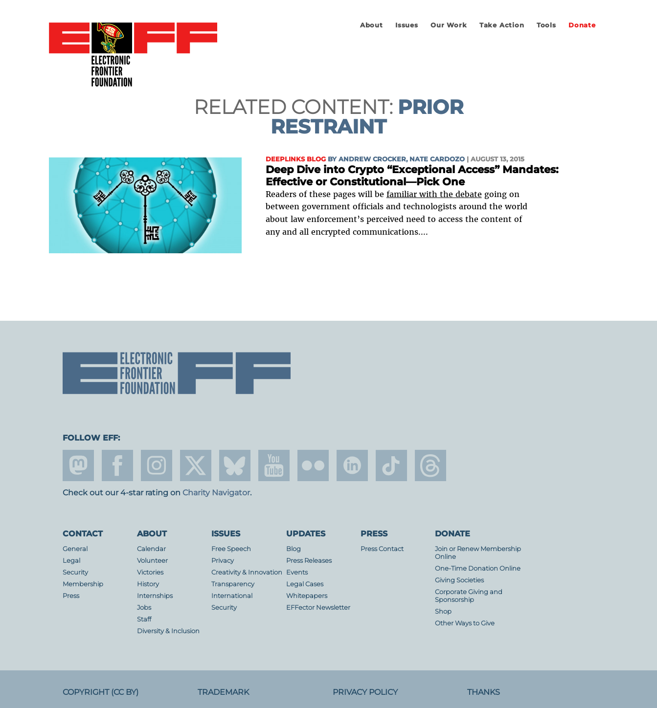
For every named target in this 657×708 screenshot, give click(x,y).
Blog (293, 549)
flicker (313, 465)
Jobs (144, 607)
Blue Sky (234, 465)
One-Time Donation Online (478, 568)
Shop (443, 611)
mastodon (78, 465)
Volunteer (152, 560)
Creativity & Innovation (246, 572)
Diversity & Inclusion (168, 631)
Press (71, 595)
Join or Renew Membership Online (478, 552)
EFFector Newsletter (318, 607)
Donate (582, 25)
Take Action (501, 25)
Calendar (151, 549)
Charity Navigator (216, 492)
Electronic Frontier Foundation (133, 55)
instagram (156, 465)
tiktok (391, 465)
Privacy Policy (365, 692)
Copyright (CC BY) (100, 692)
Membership (83, 584)
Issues (406, 25)
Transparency (232, 584)
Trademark (223, 692)
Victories (150, 572)
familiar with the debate (434, 194)
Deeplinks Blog (296, 159)
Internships (155, 595)
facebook (117, 465)
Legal (71, 560)
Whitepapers (306, 595)
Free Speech (231, 549)
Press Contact (382, 549)
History (148, 584)
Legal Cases (304, 584)
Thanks (483, 692)
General (75, 549)
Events (297, 572)
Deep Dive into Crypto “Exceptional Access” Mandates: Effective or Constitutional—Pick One (412, 175)
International (231, 595)
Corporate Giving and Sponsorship (468, 595)
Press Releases (309, 560)
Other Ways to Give (465, 623)
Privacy (222, 560)
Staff (144, 619)
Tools (546, 25)
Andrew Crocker (372, 159)
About (371, 25)
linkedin (352, 465)
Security (75, 572)
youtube (274, 465)
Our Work (448, 25)
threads (430, 465)
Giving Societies (459, 580)
